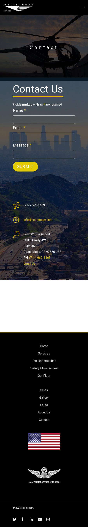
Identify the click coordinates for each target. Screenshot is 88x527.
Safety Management (44, 368)
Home (44, 346)
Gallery (44, 397)
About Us (44, 412)
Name (19, 110)
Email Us (29, 263)
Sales (44, 390)
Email (19, 127)
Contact (44, 420)
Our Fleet (44, 376)
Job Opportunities (44, 361)
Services (44, 353)
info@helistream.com (38, 220)
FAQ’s (44, 405)
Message (22, 145)
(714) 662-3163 (40, 258)
